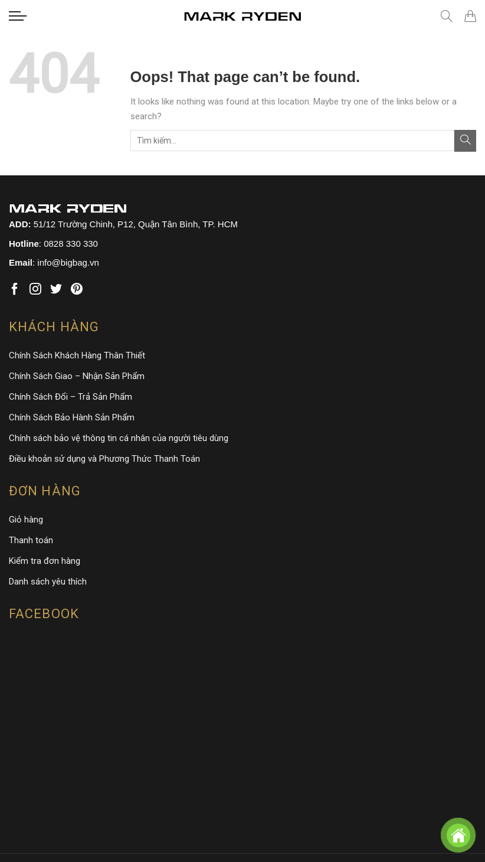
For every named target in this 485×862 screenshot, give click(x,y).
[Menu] (18, 16)
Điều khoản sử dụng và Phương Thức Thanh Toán (104, 458)
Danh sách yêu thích (48, 581)
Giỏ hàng (26, 519)
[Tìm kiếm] (447, 16)
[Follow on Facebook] (15, 290)
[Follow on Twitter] (56, 290)
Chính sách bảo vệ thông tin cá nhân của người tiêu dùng (118, 438)
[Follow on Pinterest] (77, 290)
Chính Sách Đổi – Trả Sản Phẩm (70, 396)
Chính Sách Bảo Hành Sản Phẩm (72, 417)
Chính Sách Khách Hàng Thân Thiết (77, 355)
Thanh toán (31, 540)
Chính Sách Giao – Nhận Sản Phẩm (77, 376)
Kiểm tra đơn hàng (44, 561)
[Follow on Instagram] (35, 290)
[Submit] (465, 141)
